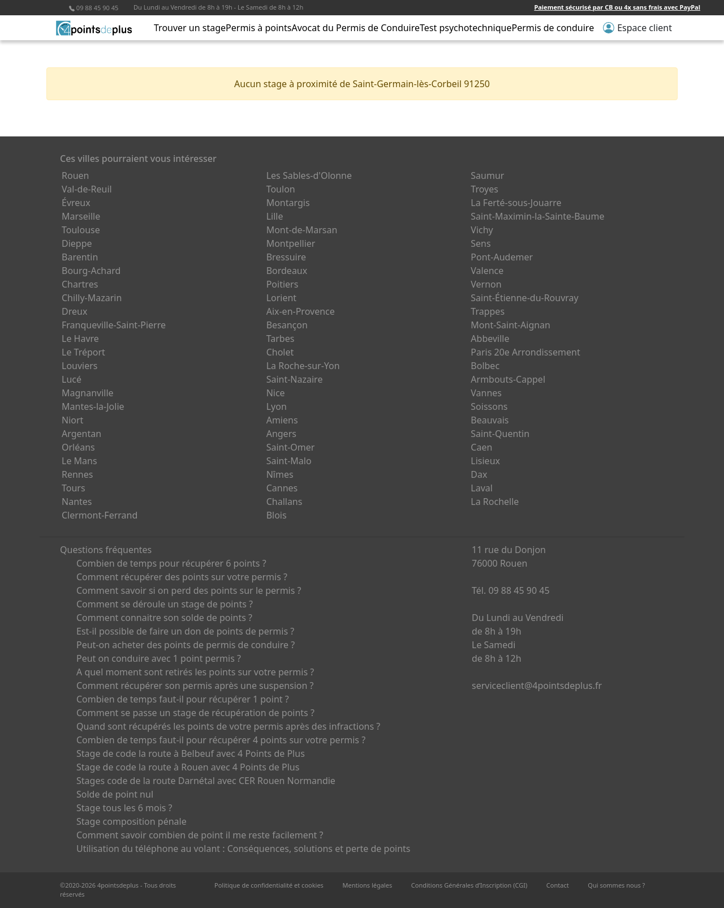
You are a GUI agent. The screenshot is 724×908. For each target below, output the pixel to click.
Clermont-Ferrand (99, 515)
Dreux (74, 311)
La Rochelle (495, 501)
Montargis (288, 202)
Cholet (280, 352)
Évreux (76, 202)
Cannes (282, 488)
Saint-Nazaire (294, 379)
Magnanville (88, 393)
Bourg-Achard (91, 270)
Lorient (281, 298)
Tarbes (280, 338)
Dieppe (77, 243)
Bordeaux (287, 270)
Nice (275, 393)
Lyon (276, 406)
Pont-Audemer (502, 257)
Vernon (486, 284)
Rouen (75, 175)
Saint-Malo (289, 461)
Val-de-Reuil (87, 189)
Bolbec (485, 365)
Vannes (486, 393)
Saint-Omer (290, 447)
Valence (487, 270)
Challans (284, 501)
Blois (276, 515)
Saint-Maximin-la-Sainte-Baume (537, 216)
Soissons (489, 406)
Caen (481, 447)
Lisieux (485, 461)
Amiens (282, 420)
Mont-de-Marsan (302, 230)
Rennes (77, 474)
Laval (482, 488)
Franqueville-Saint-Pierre (114, 325)
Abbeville (490, 338)
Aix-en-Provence (300, 311)
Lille (274, 216)
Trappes (488, 311)
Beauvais (489, 420)
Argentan (81, 433)
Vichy (482, 230)
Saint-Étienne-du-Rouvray (524, 298)
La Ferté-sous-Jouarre (516, 202)
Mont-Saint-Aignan (510, 325)
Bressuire (286, 257)
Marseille (81, 216)
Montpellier (291, 243)
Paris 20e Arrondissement (525, 352)
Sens (480, 243)
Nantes (77, 501)
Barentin (80, 257)
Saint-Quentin (500, 433)
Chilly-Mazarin (92, 298)
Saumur (487, 175)
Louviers (80, 365)
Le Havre (80, 338)
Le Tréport (83, 352)
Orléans (78, 447)
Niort (72, 420)
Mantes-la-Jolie (93, 406)
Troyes (484, 189)
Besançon (287, 325)
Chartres (80, 284)
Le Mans (79, 461)
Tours (73, 488)
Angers (281, 433)
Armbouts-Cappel (508, 379)
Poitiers (282, 284)
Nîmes (280, 474)
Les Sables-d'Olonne (309, 175)
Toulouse (81, 230)
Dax (479, 474)
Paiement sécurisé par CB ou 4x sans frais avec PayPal (617, 7)
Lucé (71, 379)
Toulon (280, 189)
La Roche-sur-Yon (303, 365)
